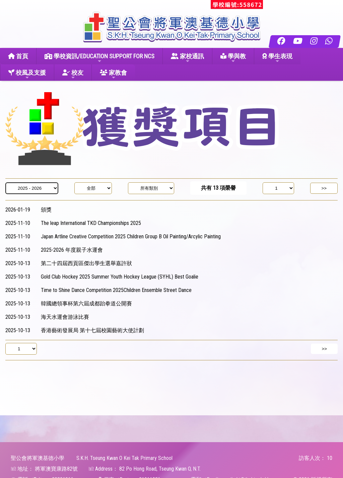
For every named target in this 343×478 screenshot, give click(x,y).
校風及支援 (27, 74)
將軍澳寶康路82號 (56, 469)
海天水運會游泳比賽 (65, 317)
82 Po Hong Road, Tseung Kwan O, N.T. (160, 469)
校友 (72, 74)
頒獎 (46, 209)
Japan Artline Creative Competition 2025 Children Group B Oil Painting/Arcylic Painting (131, 236)
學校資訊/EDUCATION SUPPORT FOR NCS (99, 58)
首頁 (18, 56)
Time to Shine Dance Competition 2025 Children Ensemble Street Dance (116, 290)
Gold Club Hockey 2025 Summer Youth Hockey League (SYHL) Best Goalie (119, 277)
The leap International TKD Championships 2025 (91, 223)
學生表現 (277, 58)
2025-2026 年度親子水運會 (72, 250)
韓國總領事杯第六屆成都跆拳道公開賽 (86, 303)
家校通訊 (187, 58)
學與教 (233, 58)
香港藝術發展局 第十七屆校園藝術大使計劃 (92, 330)
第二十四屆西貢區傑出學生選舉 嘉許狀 (86, 263)
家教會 (113, 74)
